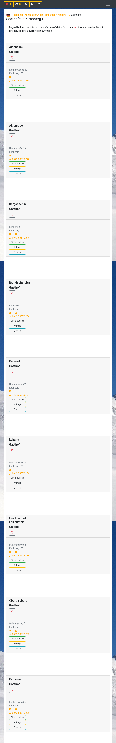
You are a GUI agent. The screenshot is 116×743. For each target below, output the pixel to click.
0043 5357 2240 (19, 159)
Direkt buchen (17, 85)
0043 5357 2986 (19, 712)
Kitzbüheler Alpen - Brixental (40, 14)
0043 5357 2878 (19, 237)
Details (17, 95)
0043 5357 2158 (19, 473)
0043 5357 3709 (19, 634)
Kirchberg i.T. (63, 14)
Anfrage (17, 90)
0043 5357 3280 (19, 316)
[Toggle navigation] (108, 4)
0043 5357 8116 (19, 555)
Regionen (18, 14)
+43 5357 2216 (18, 395)
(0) (9, 4)
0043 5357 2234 (19, 80)
